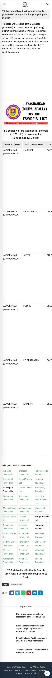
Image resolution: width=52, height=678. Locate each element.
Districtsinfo (40, 667)
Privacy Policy (30, 671)
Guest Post (7, 671)
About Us (18, 671)
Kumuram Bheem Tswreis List (42, 499)
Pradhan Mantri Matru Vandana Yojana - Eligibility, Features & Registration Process (30, 628)
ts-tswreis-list (16, 585)
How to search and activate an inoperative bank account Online (30, 615)
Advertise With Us (32, 673)
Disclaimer (42, 671)
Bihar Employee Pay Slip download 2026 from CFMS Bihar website (31, 639)
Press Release (16, 673)
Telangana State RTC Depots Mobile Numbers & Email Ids (32, 651)
